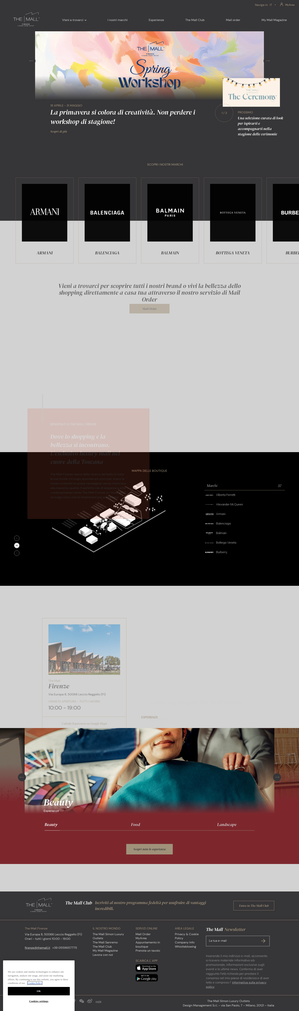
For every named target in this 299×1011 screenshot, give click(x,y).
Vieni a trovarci (72, 20)
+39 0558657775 (64, 948)
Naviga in (261, 5)
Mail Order (143, 934)
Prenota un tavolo (148, 951)
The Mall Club (102, 947)
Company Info (185, 942)
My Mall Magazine (105, 951)
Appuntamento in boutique (148, 944)
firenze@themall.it (37, 948)
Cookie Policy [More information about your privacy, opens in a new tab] (35, 1002)
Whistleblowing (185, 947)
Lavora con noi (103, 955)
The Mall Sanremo (105, 942)
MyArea (289, 4)
